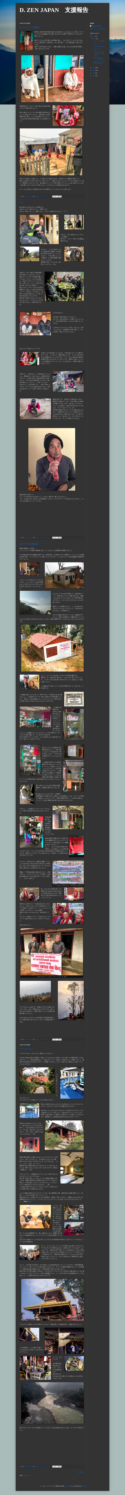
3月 (95, 38)
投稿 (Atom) (26, 1475)
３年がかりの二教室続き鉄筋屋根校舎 (98, 53)
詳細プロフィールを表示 (97, 28)
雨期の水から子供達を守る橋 (98, 62)
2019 (93, 67)
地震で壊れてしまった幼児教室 (98, 58)
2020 (93, 36)
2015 (93, 73)
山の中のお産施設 (29, 543)
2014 (93, 75)
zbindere (67, 1486)
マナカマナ (26, 1049)
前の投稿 (80, 1472)
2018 (93, 70)
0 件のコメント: (45, 196)
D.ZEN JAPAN (96, 26)
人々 (22, 202)
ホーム (48, 1472)
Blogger (83, 1486)
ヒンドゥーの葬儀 (29, 27)
